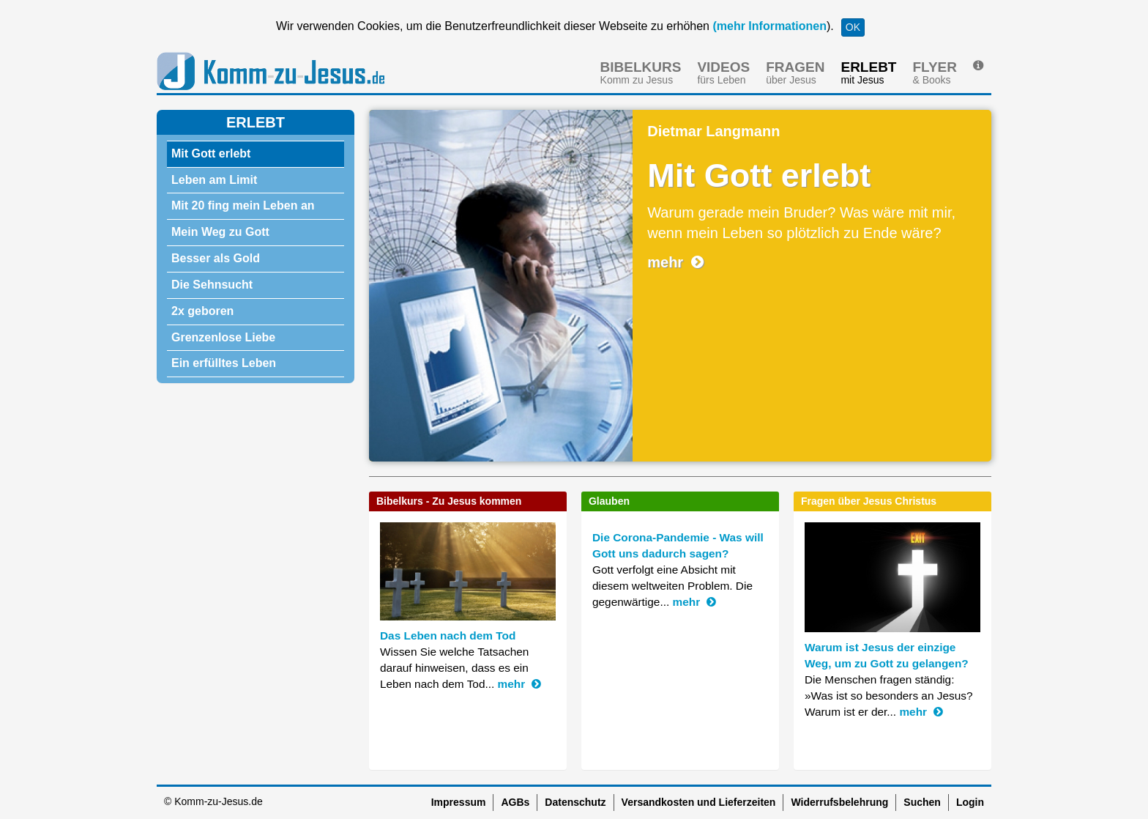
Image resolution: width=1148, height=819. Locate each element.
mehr (675, 262)
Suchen (922, 802)
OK (853, 27)
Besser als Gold (215, 258)
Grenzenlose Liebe (223, 337)
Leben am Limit (214, 180)
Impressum (458, 802)
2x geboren (202, 311)
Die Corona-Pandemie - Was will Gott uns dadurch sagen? (678, 545)
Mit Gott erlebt (210, 153)
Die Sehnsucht (212, 284)
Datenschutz (575, 802)
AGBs (515, 802)
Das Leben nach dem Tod (447, 635)
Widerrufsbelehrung (839, 802)
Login (970, 802)
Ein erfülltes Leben (223, 363)
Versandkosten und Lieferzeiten (699, 802)
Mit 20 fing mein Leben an (243, 205)
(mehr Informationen (768, 26)
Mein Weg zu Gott (220, 232)
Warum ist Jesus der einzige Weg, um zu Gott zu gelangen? (887, 655)
